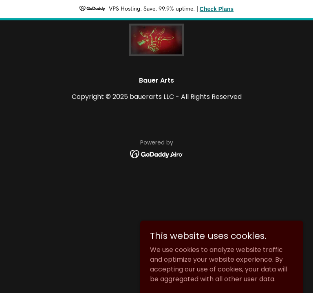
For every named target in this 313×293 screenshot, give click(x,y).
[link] (156, 40)
